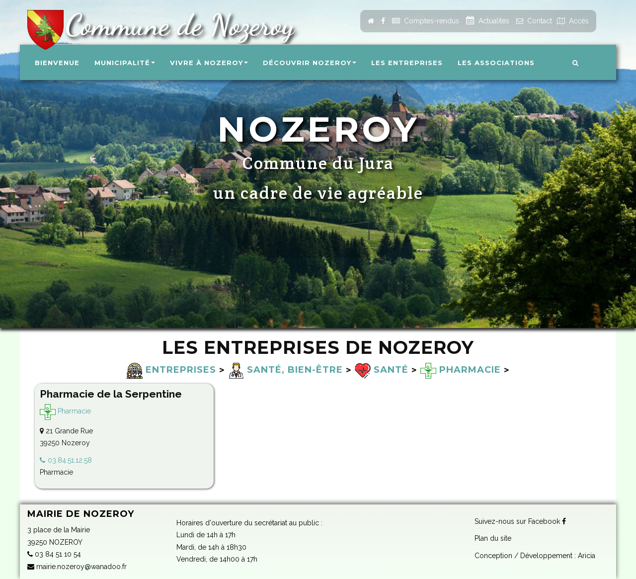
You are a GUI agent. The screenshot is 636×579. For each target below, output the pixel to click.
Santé (381, 369)
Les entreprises (407, 63)
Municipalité (124, 63)
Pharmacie (460, 369)
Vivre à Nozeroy (209, 63)
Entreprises (171, 369)
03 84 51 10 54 (54, 554)
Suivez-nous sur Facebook (520, 521)
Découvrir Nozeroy (309, 63)
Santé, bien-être (285, 369)
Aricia (586, 556)
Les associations (496, 63)
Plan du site (493, 538)
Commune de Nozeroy (175, 25)
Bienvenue (57, 63)
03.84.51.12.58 (70, 460)
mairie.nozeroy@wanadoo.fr (77, 567)
